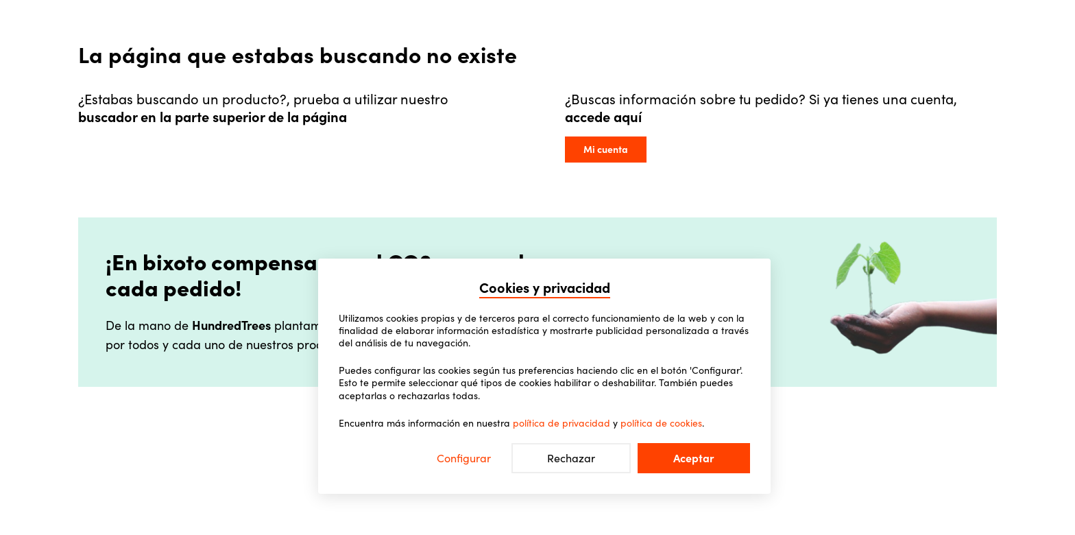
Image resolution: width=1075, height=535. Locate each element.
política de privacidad (561, 423)
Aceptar (693, 458)
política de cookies (661, 423)
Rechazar (571, 458)
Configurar (464, 458)
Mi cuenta (605, 149)
